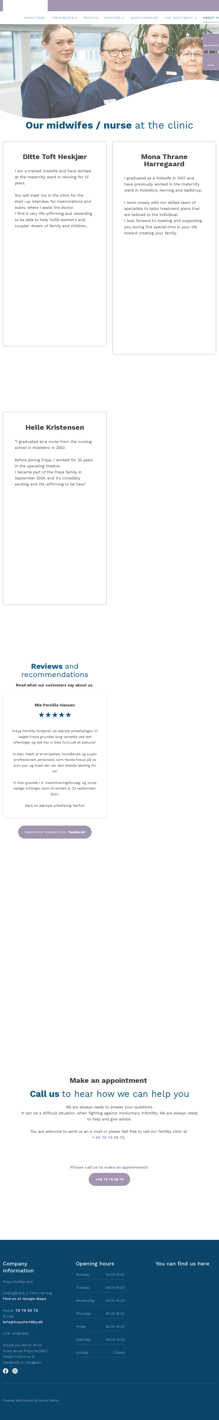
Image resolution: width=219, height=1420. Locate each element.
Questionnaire (144, 17)
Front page (34, 17)
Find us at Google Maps (24, 1299)
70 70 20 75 (26, 1310)
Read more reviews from (55, 832)
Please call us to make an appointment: (109, 1167)
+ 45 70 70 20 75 (108, 1137)
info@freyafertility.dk (23, 1322)
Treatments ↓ (64, 17)
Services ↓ (115, 17)
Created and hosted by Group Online (30, 1400)
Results (91, 17)
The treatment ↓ (181, 17)
